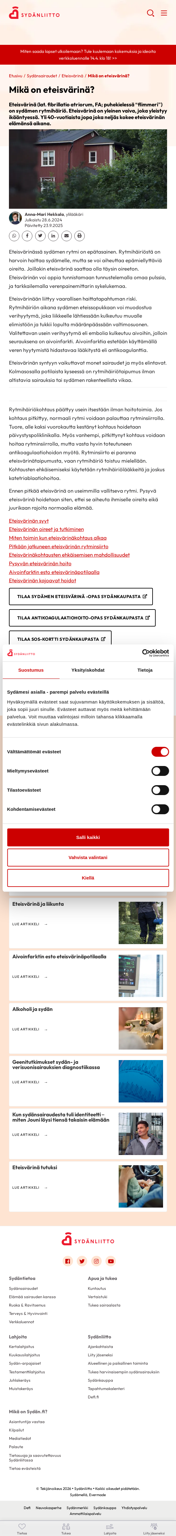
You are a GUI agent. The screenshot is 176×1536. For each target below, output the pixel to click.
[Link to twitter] (82, 1261)
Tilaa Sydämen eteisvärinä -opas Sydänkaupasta (79, 596)
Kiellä (88, 877)
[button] (150, 15)
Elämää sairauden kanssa (32, 1296)
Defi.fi (93, 1396)
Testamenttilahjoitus (27, 1371)
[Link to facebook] (68, 1261)
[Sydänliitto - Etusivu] (88, 1238)
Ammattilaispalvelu (85, 1513)
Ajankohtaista (100, 1346)
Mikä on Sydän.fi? (28, 1411)
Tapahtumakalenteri (106, 1388)
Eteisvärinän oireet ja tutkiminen (46, 529)
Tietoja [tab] (145, 670)
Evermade (97, 1494)
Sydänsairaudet (42, 76)
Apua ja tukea (102, 1278)
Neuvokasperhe (48, 1507)
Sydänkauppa (100, 1380)
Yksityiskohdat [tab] (88, 670)
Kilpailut (16, 1429)
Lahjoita (18, 1337)
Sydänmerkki (77, 1507)
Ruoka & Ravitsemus (27, 1305)
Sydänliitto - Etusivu (58, 12)
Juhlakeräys (20, 1380)
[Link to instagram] (96, 1261)
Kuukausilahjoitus (24, 1354)
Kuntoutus (97, 1288)
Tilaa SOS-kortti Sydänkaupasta (58, 639)
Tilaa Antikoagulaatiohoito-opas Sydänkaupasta (80, 618)
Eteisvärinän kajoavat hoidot (42, 580)
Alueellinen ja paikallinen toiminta (118, 1363)
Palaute (16, 1446)
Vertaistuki (97, 1296)
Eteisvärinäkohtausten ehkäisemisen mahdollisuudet (69, 554)
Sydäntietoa (22, 1278)
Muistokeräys (21, 1388)
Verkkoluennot (21, 1321)
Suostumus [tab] (31, 670)
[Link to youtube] (110, 1261)
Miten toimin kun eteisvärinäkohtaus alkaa (58, 537)
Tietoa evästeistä (25, 1468)
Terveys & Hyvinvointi (28, 1313)
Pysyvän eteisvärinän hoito (40, 563)
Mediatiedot (20, 1438)
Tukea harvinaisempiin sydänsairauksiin (123, 1371)
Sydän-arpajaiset (25, 1363)
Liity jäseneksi (100, 1354)
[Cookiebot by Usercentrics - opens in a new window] (142, 653)
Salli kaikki (88, 837)
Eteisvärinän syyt (29, 520)
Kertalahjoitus (21, 1346)
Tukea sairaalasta (104, 1305)
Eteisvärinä (72, 76)
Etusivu (15, 76)
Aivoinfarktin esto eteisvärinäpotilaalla (54, 572)
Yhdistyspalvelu (134, 1507)
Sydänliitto (99, 1337)
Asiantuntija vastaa (27, 1421)
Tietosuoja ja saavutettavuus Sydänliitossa (35, 1457)
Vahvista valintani (88, 857)
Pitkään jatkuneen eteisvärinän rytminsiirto (58, 546)
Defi (27, 1507)
